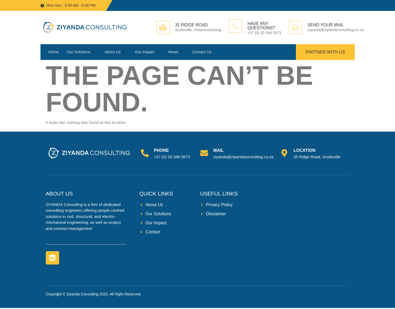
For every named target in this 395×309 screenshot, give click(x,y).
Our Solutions (81, 53)
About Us (115, 53)
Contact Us (204, 52)
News (177, 53)
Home (53, 52)
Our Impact (148, 53)
